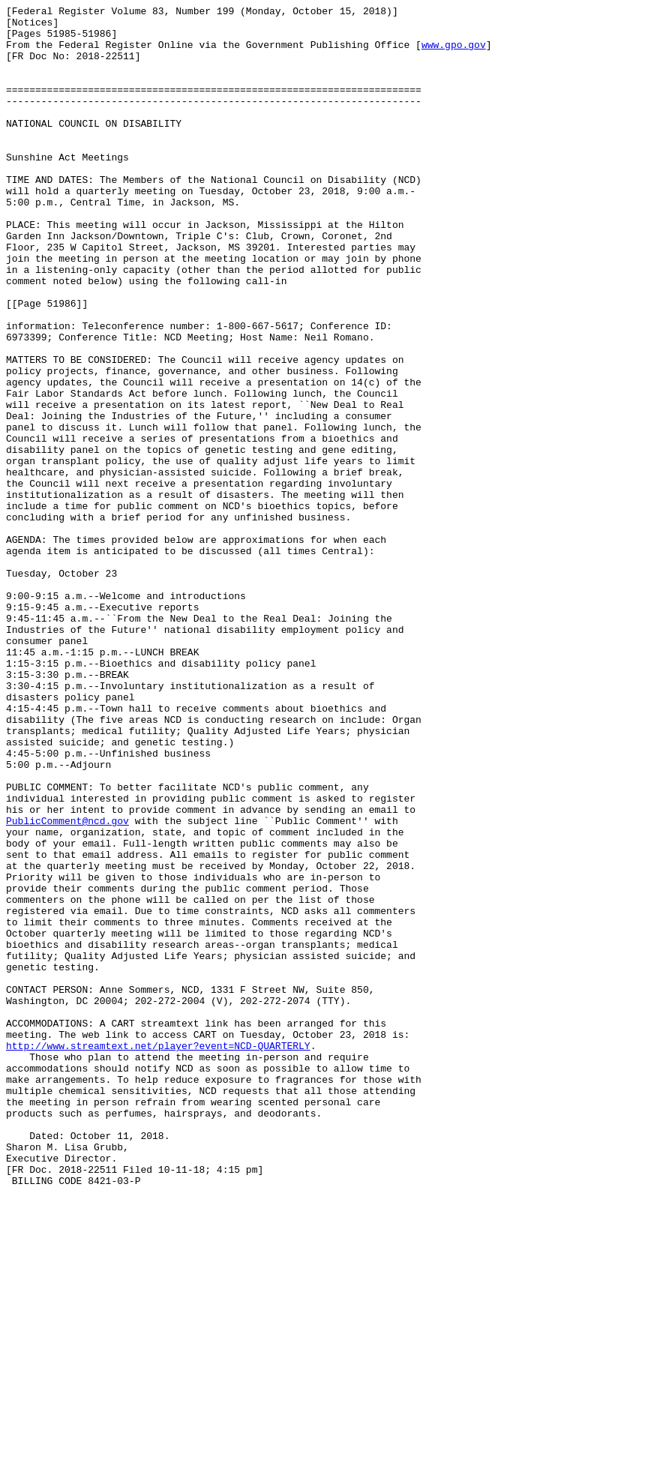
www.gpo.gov (454, 53)
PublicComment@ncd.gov (67, 984)
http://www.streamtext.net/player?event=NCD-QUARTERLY (158, 1254)
